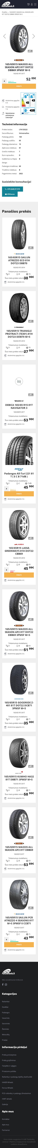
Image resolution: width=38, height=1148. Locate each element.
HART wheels (7, 1099)
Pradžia (4, 12)
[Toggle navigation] (35, 4)
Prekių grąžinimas (9, 1060)
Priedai (4, 1040)
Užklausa (10, 194)
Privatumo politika (9, 1071)
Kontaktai (5, 1119)
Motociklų (6, 1034)
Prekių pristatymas (9, 1055)
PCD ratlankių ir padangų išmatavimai (16, 1093)
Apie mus (5, 1125)
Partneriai (6, 1130)
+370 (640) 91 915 (12, 189)
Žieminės (5, 1029)
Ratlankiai (5, 1001)
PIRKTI (19, 86)
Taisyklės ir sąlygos (9, 1066)
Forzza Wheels (7, 1088)
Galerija (5, 1104)
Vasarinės (6, 1018)
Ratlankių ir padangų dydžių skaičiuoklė (17, 1077)
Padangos (6, 1012)
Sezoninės (6, 1023)
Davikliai (5, 1007)
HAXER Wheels (7, 1082)
